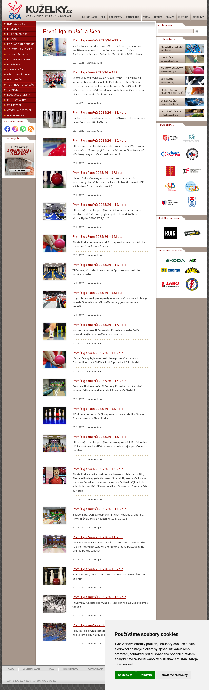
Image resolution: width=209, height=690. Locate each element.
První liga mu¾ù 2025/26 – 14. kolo (99, 509)
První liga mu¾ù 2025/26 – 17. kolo (99, 324)
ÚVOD (10, 669)
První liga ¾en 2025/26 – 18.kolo (97, 72)
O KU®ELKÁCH (31, 669)
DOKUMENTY (70, 669)
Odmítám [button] (146, 675)
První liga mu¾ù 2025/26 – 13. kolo (99, 597)
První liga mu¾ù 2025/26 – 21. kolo (99, 112)
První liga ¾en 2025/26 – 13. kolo (98, 409)
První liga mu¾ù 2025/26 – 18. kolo (99, 265)
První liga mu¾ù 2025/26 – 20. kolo (99, 140)
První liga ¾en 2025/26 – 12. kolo (98, 469)
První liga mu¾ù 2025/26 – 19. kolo (99, 204)
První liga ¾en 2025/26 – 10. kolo (98, 569)
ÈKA (51, 669)
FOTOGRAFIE (95, 669)
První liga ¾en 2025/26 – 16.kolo (97, 236)
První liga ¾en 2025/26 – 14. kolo (98, 353)
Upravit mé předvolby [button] (173, 675)
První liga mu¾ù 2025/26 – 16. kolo (99, 381)
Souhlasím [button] (125, 675)
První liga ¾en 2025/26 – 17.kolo (97, 172)
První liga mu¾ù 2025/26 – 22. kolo (99, 40)
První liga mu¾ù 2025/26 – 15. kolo (99, 436)
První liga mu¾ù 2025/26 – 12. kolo (99, 625)
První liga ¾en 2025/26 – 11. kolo (98, 537)
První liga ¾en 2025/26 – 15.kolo (97, 292)
